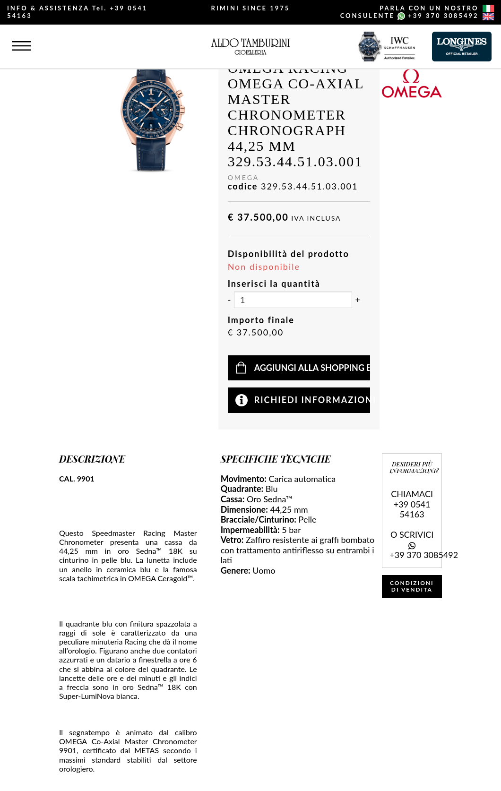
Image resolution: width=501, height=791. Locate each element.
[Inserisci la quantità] (293, 300)
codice (243, 186)
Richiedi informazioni (312, 400)
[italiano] (488, 8)
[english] (488, 16)
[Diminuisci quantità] (229, 300)
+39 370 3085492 (443, 15)
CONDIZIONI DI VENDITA (412, 586)
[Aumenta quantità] (357, 300)
